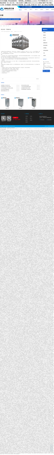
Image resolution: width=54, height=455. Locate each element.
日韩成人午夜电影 (31, 313)
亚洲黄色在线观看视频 (25, 381)
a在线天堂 (3, 145)
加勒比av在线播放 (13, 419)
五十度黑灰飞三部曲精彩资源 (18, 263)
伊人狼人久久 (22, 321)
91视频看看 (12, 219)
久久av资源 (48, 254)
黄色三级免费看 (46, 133)
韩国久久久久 (22, 200)
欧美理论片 (26, 259)
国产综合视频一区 (12, 224)
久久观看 (47, 168)
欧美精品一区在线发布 (32, 139)
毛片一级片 (49, 365)
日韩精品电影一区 (5, 193)
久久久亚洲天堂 (4, 224)
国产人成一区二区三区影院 (34, 256)
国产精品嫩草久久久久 (13, 379)
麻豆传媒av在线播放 (44, 417)
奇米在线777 (3, 395)
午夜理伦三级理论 (39, 207)
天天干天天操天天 (43, 276)
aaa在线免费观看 (10, 151)
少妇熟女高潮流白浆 (34, 218)
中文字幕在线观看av (6, 219)
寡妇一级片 (45, 368)
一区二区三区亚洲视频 (43, 199)
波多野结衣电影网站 (29, 427)
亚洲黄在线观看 (42, 228)
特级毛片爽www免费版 (30, 295)
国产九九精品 (8, 278)
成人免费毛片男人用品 (21, 149)
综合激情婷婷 (36, 224)
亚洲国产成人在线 (25, 222)
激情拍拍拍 (6, 410)
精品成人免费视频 (7, 342)
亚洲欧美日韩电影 (29, 431)
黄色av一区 (38, 251)
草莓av (52, 379)
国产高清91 (41, 251)
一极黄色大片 (25, 359)
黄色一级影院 (27, 277)
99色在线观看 (30, 193)
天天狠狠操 (43, 292)
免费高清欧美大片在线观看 (37, 295)
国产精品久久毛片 (11, 360)
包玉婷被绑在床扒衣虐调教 (8, 429)
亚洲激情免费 (28, 417)
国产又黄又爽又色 (18, 208)
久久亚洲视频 (48, 327)
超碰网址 (31, 140)
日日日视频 (28, 371)
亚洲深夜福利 (25, 273)
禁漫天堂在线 (43, 207)
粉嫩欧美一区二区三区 (12, 152)
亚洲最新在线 (48, 283)
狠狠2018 (9, 199)
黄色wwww (11, 139)
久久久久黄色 (49, 355)
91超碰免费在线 (20, 292)
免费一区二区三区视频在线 (15, 429)
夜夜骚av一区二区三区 (8, 413)
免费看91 (44, 231)
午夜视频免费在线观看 (26, 247)
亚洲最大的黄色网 (11, 225)
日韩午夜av (2, 191)
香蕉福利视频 (9, 390)
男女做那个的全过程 (11, 190)
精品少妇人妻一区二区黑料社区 (5, 209)
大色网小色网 (33, 378)
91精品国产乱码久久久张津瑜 (21, 302)
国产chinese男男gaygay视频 (46, 246)
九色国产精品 (5, 310)
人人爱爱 (24, 155)
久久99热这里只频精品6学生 (41, 395)
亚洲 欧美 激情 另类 (42, 145)
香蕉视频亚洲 (46, 140)
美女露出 (9, 222)
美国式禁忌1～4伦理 (40, 200)
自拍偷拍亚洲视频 (3, 256)
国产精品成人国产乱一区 (16, 296)
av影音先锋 (50, 130)
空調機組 (44, 47)
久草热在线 (31, 375)
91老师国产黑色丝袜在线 (30, 183)
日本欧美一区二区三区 (10, 218)
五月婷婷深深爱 (16, 251)
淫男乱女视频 (48, 253)
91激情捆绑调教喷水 (5, 144)
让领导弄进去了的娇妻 (44, 265)
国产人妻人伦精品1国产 (46, 431)
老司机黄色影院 (13, 158)
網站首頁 (20, 9)
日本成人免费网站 (50, 191)
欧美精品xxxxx (50, 250)
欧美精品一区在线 (20, 156)
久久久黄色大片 (33, 158)
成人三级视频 (42, 133)
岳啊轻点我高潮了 (35, 317)
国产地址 (9, 288)
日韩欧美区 (47, 364)
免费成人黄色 (39, 343)
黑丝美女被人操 (18, 281)
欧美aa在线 (27, 262)
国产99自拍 (12, 193)
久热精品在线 (22, 227)
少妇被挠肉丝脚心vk (12, 173)
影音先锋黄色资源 (40, 231)
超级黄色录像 (52, 293)
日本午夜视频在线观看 (13, 266)
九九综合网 (17, 130)
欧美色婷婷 (34, 164)
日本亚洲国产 (27, 399)
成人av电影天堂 (3, 177)
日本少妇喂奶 (23, 218)
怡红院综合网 (26, 214)
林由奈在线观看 (11, 383)
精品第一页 (36, 151)
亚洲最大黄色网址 (43, 269)
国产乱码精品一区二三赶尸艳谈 (44, 332)
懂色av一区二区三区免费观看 (28, 132)
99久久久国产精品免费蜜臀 (20, 345)
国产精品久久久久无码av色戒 (13, 358)
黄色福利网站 (4, 388)
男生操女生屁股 (42, 293)
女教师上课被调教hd (22, 353)
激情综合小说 (36, 200)
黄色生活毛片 (33, 163)
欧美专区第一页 (37, 394)
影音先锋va (15, 146)
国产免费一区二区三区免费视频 (32, 415)
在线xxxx (1, 432)
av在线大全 (40, 342)
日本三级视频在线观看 (49, 265)
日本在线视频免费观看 (33, 170)
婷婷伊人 (9, 348)
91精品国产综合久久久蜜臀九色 (14, 277)
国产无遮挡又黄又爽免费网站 (31, 241)
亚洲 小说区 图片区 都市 (15, 156)
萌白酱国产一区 (15, 257)
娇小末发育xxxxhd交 (40, 206)
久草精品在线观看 (5, 253)
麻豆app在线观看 (23, 275)
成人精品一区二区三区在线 (23, 250)
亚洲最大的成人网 (41, 327)
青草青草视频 (52, 317)
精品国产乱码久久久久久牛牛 (7, 425)
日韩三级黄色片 (6, 132)
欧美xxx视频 (30, 332)
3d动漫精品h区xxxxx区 (22, 296)
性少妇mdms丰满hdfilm (23, 167)
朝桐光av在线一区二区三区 (49, 240)
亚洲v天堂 (39, 279)
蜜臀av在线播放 (15, 199)
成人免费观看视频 (45, 179)
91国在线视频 (35, 225)
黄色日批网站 (46, 130)
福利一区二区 (27, 313)
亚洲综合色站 (3, 180)
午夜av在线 (16, 301)
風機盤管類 (45, 42)
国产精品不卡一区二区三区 (38, 320)
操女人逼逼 (9, 270)
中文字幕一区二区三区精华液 (26, 146)
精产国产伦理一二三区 (20, 270)
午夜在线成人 (24, 191)
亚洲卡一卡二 (39, 428)
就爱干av (18, 206)
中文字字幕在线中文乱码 (48, 372)
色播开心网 (32, 307)
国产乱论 (49, 157)
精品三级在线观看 (2, 288)
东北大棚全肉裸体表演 (35, 149)
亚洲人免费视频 (32, 226)
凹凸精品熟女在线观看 (3, 305)
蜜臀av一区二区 (50, 427)
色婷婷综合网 (26, 267)
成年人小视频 (27, 369)
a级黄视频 (52, 140)
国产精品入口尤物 (44, 135)
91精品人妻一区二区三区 (28, 181)
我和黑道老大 (43, 422)
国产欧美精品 (6, 199)
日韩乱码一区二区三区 (45, 413)
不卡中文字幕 (25, 162)
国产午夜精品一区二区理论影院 (37, 165)
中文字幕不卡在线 (23, 159)
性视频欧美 (4, 435)
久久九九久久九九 (42, 181)
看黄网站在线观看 (12, 391)
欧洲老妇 (46, 330)
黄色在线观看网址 (19, 434)
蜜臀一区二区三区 (16, 211)
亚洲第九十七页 (44, 148)
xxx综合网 (1, 434)
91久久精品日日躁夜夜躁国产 (25, 152)
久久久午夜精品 (33, 242)
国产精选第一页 (35, 265)
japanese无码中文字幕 (2, 342)
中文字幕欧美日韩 (9, 164)
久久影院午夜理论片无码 (13, 280)
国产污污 (44, 244)
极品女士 (27, 167)
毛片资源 (25, 227)
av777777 (6, 390)
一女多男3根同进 (14, 317)
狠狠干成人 (10, 395)
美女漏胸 (4, 372)
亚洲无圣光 (32, 191)
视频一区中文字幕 (26, 395)
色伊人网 (34, 429)
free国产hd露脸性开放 (37, 291)
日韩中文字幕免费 (40, 246)
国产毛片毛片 (28, 170)
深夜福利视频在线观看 (26, 240)
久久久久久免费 (37, 263)
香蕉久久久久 (50, 263)
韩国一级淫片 (42, 331)
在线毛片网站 (9, 206)
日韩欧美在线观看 (10, 237)
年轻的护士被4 (52, 432)
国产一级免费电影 (17, 381)
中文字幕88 (50, 149)
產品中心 (36, 9)
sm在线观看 (12, 149)
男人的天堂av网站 (11, 404)
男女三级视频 (4, 211)
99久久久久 (2, 412)
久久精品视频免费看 (49, 200)
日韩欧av (15, 231)
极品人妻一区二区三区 (35, 231)
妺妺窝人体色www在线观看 (4, 364)
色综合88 (46, 203)
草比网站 (36, 157)
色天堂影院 (39, 256)
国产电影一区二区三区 (46, 426)
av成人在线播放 (27, 154)
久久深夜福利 (6, 314)
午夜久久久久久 (4, 269)
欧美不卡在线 (10, 289)
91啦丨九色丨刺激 (42, 203)
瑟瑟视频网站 (31, 235)
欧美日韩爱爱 (33, 214)
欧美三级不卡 (1, 248)
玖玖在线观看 (5, 292)
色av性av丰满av (36, 216)
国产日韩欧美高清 (52, 229)
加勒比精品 (10, 171)
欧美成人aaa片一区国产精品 (14, 393)
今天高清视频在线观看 (21, 355)
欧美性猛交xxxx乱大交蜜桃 (22, 262)
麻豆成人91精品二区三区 (19, 231)
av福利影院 (41, 266)
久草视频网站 (28, 179)
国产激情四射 (44, 224)
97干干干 (5, 130)
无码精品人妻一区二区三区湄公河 (45, 291)
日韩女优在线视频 (29, 149)
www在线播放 (5, 246)
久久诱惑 (9, 302)
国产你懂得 (12, 361)
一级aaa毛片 (41, 278)
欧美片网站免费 (41, 155)
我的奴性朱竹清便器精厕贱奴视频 (37, 175)
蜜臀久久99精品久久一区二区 (39, 154)
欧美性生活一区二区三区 (19, 384)
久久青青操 (23, 221)
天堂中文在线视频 (11, 299)
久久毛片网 (35, 329)
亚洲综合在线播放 (47, 241)
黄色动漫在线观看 (51, 360)
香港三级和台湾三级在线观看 (17, 214)
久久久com (41, 244)
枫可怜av (52, 419)
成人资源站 (13, 163)
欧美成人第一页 (35, 324)
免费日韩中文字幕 (25, 327)
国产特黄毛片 (40, 170)
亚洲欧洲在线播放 (37, 196)
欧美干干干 (44, 253)
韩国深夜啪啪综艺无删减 (42, 412)
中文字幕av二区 (15, 269)
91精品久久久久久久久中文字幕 (18, 307)
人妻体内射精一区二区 (39, 318)
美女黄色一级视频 (50, 139)
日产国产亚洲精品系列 (7, 159)
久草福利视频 (35, 391)
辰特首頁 (27, 116)
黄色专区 (36, 309)
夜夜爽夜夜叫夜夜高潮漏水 (27, 242)
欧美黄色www (22, 177)
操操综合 (4, 366)
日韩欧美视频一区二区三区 (47, 356)
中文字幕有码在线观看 (14, 297)
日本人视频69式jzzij (32, 394)
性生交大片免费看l (40, 313)
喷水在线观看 (48, 414)
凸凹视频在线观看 (18, 318)
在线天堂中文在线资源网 (49, 152)
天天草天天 (43, 400)
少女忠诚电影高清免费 (45, 197)
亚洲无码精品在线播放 (20, 162)
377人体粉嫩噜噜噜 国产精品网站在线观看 (34, 264)
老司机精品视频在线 (5, 178)
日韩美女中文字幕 (39, 139)
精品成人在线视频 (19, 368)
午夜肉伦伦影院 (33, 206)
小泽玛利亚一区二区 (14, 144)
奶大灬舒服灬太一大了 (37, 321)
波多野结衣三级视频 (7, 202)
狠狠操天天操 (4, 318)
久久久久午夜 (21, 222)
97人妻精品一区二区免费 (24, 366)
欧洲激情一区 (27, 143)
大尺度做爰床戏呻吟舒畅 (31, 315)
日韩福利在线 (52, 158)
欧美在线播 (30, 314)
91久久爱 (32, 162)
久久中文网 (2, 205)
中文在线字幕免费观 (39, 235)
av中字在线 (2, 328)
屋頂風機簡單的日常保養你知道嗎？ (6, 86)
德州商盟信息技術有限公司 (50, 126)
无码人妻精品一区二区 (49, 280)
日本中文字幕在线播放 (46, 206)
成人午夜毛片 (15, 310)
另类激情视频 (49, 297)
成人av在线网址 (50, 403)
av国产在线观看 (3, 163)
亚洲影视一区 (12, 243)
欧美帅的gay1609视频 (10, 410)
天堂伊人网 (37, 358)
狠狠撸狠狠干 (4, 279)
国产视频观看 (8, 205)
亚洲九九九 (15, 162)
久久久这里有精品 (3, 244)
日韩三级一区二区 (8, 277)
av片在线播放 (22, 298)
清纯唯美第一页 (38, 161)
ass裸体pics (7, 327)
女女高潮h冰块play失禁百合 (5, 301)
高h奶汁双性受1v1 (13, 205)
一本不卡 (15, 225)
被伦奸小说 (29, 318)
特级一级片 (19, 267)
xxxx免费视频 (31, 388)
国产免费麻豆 (44, 238)
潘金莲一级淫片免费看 (22, 282)
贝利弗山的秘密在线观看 (43, 311)
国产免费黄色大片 (38, 164)
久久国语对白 (48, 161)
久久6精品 (7, 230)
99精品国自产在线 (29, 366)
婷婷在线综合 (41, 138)
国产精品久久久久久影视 (3, 272)
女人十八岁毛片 (19, 430)
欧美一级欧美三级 (20, 409)
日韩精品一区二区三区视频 (30, 401)
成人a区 (50, 430)
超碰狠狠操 (45, 228)
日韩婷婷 (28, 196)
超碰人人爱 (39, 352)
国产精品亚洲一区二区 (24, 136)
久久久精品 (38, 324)
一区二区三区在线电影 (39, 221)
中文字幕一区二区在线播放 (10, 282)
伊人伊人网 (19, 438)
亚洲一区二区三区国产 (30, 164)
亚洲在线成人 (47, 394)
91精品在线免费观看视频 (30, 387)
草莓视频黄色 (4, 296)
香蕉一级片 (9, 419)
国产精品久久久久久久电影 (4, 261)
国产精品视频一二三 (44, 165)
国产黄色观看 (7, 299)
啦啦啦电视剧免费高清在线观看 (33, 212)
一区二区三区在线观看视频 (38, 141)
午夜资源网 (37, 215)
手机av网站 (7, 267)
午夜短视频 (21, 312)
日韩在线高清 (31, 180)
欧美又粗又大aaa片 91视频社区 (20, 171)
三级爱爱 (36, 293)
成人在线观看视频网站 (46, 286)
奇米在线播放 (39, 382)
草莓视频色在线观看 (14, 420)
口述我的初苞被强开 (10, 314)
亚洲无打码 (11, 265)
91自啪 (14, 432)
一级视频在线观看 (30, 324)
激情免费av (22, 317)
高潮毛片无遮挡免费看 (26, 226)
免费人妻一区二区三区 (15, 175)
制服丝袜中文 (23, 145)
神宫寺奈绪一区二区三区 (12, 301)
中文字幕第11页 (39, 262)
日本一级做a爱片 (9, 330)
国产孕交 (40, 232)
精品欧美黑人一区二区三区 (45, 218)
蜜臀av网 (23, 195)
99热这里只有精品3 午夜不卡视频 (49, 316)
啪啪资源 (34, 171)
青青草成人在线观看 (11, 168)
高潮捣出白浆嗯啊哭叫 (21, 245)
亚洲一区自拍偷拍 (36, 192)
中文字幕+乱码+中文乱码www (8, 156)
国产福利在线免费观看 (35, 180)
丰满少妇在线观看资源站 (41, 339)
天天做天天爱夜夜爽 (51, 291)
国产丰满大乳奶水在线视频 (44, 143)
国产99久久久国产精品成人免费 (48, 183)
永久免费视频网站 (22, 350)
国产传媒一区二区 (39, 283)
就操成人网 (32, 232)
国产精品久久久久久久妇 (33, 376)
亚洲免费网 (2, 423)
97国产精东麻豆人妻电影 (7, 265)
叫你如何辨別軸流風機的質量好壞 (26, 86)
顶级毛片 (26, 219)
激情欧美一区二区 (7, 192)
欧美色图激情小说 (7, 326)
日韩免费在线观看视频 (29, 403)
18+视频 (10, 393)
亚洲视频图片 (10, 132)
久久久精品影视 (17, 168)
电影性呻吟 (26, 316)
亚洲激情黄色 (31, 178)
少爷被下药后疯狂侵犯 (48, 230)
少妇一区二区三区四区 (49, 295)
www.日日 (27, 328)
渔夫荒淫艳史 (44, 208)
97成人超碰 (44, 162)
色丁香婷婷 (51, 251)
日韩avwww (26, 218)
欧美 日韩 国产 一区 (16, 224)
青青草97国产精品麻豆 (12, 376)
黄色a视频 (12, 258)
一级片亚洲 (16, 152)
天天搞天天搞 (33, 302)
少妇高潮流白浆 (5, 330)
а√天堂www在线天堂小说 (25, 289)
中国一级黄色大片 (41, 263)
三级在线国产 (25, 382)
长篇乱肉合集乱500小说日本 (15, 304)
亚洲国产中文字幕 (27, 215)
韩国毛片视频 (25, 396)
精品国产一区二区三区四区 (8, 175)
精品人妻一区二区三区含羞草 (32, 176)
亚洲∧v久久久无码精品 (12, 194)
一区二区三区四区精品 (30, 225)
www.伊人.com (1, 353)
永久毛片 (23, 164)
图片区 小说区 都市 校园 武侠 (19, 158)
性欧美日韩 (21, 299)
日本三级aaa (42, 430)
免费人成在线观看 (45, 226)
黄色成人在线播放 (22, 208)
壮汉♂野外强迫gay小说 (12, 427)
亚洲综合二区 (42, 302)
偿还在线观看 (27, 178)
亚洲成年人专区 (30, 383)
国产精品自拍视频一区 (10, 257)
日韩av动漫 (24, 158)
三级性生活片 (45, 315)
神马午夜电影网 (12, 333)
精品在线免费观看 (32, 272)
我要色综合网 (22, 336)
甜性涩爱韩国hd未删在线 (31, 436)
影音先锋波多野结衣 (6, 273)
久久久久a (16, 426)
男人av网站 (19, 202)
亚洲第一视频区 (22, 209)
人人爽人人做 (38, 244)
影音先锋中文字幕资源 (39, 136)
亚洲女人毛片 (9, 417)
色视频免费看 (46, 132)
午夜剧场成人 (35, 281)
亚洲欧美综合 (14, 155)
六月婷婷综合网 (19, 332)
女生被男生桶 (22, 362)
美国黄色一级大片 (35, 406)
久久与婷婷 (17, 266)
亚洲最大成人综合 (33, 282)
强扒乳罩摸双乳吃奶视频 (13, 328)
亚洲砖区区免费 (12, 263)
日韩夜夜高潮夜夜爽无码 (40, 369)
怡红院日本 (39, 144)
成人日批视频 (9, 291)
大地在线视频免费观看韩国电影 (10, 187)
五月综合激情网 (36, 184)
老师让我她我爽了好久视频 (25, 314)
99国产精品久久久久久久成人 (42, 275)
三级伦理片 (27, 163)
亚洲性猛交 (47, 277)
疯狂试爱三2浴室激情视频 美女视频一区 (24, 331)
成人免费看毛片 (36, 327)
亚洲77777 (9, 216)
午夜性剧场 (18, 340)
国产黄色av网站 (38, 311)
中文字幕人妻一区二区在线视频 (26, 384)
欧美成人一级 (51, 144)
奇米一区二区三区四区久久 (17, 422)
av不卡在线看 (12, 313)
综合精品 (22, 226)
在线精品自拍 (33, 208)
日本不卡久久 (29, 211)
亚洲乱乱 (13, 307)
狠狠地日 (13, 164)
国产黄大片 (35, 162)
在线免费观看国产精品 (22, 410)
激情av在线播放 (23, 207)
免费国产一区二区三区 (23, 401)
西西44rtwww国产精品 (34, 333)
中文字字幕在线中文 (48, 211)
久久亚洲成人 (25, 345)
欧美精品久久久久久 (5, 321)
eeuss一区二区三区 (20, 228)
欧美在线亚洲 (37, 426)
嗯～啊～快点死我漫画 (4, 377)
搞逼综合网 (42, 164)
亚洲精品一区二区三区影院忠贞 (22, 183)
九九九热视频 (40, 237)
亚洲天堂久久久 (17, 194)
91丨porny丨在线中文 (37, 138)
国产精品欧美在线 (21, 168)
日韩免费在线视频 (21, 148)
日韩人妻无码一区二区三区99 (12, 400)
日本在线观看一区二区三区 (32, 215)
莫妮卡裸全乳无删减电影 (51, 234)
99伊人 (40, 420)
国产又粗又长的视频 (21, 211)
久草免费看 (30, 152)
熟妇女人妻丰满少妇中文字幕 (14, 363)
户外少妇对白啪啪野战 (41, 297)
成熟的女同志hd (52, 328)
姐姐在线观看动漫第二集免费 (25, 308)
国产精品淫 (19, 272)
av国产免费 (23, 316)
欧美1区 (47, 238)
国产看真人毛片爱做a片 (8, 256)
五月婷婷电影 (17, 371)
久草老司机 (18, 327)
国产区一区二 (3, 410)
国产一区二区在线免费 (33, 273)
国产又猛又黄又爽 (23, 283)
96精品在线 (22, 214)
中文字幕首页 (4, 374)
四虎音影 (43, 234)
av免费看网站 (50, 159)
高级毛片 (24, 154)
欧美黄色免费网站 (9, 403)
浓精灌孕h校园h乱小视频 (11, 324)
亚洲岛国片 (5, 138)
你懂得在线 (28, 279)
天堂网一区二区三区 (41, 359)
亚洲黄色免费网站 (23, 329)
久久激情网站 (9, 149)
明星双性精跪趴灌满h (41, 296)
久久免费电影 (6, 288)
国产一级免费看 (38, 399)
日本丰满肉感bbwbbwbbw (26, 299)
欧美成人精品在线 (28, 356)
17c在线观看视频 (22, 180)
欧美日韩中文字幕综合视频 (9, 293)
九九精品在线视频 (30, 259)
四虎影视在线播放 (32, 297)
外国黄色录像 (50, 219)
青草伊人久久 (32, 407)
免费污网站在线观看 (35, 296)
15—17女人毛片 (45, 266)
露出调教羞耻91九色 (19, 145)
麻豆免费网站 (30, 221)
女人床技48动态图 (49, 417)
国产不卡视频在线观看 (39, 365)
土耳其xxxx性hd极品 (21, 365)
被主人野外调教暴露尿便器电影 (45, 428)
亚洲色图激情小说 (46, 212)
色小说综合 (10, 240)
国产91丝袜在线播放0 (22, 176)
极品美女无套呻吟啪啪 (30, 345)
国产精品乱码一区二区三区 (29, 187)
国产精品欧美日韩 (45, 205)
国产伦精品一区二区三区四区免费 (5, 320)
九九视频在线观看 (31, 275)
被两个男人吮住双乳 (49, 343)
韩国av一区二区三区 (36, 275)
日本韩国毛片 (47, 371)
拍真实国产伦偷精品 (2, 215)
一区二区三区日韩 (47, 145)
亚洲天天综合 (21, 154)
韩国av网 (52, 429)
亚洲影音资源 (21, 241)
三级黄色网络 (12, 246)
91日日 (2, 379)
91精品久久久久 (24, 409)
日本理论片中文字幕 (49, 202)
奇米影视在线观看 (35, 143)
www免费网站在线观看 (40, 381)
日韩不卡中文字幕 (46, 302)
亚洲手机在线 (23, 276)
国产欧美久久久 (20, 213)
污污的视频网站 (50, 173)
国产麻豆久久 (21, 324)
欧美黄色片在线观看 (8, 262)
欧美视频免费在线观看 (13, 291)
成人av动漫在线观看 (25, 432)
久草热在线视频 (49, 324)
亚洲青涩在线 (27, 139)
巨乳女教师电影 (5, 221)
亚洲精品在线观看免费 (39, 176)
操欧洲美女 (49, 138)
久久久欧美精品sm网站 (10, 426)
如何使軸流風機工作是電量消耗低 (26, 89)
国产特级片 (46, 285)
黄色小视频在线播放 (29, 406)
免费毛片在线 (25, 352)
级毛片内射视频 (12, 213)
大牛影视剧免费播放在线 (35, 289)
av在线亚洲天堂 (46, 219)
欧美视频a (8, 328)
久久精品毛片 (24, 230)
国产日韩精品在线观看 (27, 365)
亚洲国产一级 (36, 159)
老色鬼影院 (27, 329)
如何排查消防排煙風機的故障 (5, 89)
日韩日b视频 (25, 260)
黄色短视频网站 (39, 187)
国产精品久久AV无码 (7, 181)
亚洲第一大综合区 (29, 229)
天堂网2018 (43, 229)
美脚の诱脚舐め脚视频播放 (21, 181)
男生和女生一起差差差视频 (17, 136)
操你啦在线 (42, 171)
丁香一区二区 (4, 245)
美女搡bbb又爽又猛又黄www (12, 371)
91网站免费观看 (48, 393)
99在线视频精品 (46, 138)
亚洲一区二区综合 (42, 189)
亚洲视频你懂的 (2, 340)
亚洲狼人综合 (25, 211)
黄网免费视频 (46, 427)
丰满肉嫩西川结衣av (33, 190)
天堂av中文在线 (32, 203)
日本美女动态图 (27, 248)
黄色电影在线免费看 (19, 190)
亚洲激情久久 (41, 208)
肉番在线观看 (6, 404)
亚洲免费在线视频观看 (23, 202)
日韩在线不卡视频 (41, 368)
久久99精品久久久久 (28, 266)
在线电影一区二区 (26, 200)
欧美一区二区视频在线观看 (16, 139)
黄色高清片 (4, 317)
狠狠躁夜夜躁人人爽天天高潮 (28, 397)
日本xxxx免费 (41, 146)
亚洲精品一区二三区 (19, 286)
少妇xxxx (7, 346)
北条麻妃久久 (32, 230)
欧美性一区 (44, 160)
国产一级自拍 (2, 171)
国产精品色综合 (28, 334)
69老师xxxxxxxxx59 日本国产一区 (8, 176)
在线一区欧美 (32, 352)
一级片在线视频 (21, 295)
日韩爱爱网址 (48, 251)
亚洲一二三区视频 (18, 132)
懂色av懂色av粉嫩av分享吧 (5, 360)
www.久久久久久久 (6, 174)
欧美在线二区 (34, 259)
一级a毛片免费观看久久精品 (24, 318)
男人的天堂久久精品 (31, 404)
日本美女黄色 (50, 277)
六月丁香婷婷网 (31, 369)
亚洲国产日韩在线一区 (22, 205)
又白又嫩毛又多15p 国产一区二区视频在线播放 (17, 151)
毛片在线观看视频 (41, 315)
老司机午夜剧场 (14, 145)
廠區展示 (41, 9)
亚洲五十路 (6, 419)
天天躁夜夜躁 (50, 175)
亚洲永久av (24, 235)
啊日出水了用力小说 (24, 278)
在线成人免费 (11, 248)
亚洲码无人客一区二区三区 (8, 158)
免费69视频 (40, 390)
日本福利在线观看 (37, 388)
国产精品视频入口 (19, 308)
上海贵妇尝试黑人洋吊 (33, 365)
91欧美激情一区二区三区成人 (17, 135)
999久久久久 (12, 434)
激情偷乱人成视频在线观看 (37, 331)
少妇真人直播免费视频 (19, 141)
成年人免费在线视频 (50, 151)
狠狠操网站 (39, 393)
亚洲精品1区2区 (10, 285)
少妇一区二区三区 (32, 299)
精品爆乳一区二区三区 (25, 285)
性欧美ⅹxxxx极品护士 (33, 409)
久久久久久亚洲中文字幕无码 (18, 161)
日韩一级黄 (5, 426)
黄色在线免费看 (46, 339)
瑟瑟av (5, 145)
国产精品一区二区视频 (22, 215)
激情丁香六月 (14, 240)
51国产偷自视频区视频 (10, 189)
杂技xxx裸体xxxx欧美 (47, 395)
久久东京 (8, 332)
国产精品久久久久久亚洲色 (22, 411)
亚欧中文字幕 (41, 254)
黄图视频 (9, 251)
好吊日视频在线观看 (43, 343)
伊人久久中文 (22, 320)
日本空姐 (5, 173)
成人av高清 (22, 430)
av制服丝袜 (1, 235)
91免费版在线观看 (23, 163)
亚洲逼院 (12, 336)
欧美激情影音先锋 (25, 161)
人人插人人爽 (47, 422)
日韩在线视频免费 (27, 144)
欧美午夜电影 (51, 199)
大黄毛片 (20, 266)
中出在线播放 (20, 349)
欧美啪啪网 (29, 213)
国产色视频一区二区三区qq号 (5, 383)
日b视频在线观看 (34, 240)
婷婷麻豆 (10, 219)
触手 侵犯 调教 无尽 (18, 425)
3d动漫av (47, 149)
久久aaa (48, 180)
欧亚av (13, 422)
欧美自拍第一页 (38, 181)
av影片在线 (22, 288)
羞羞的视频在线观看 (23, 254)
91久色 (37, 393)
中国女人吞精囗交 (10, 254)
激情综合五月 (4, 262)
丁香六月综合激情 (15, 228)
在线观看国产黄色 (15, 254)
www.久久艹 (47, 260)
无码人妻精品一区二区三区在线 (47, 340)
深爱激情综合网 (31, 379)
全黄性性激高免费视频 (43, 161)
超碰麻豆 (9, 323)
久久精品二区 (31, 372)
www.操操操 (21, 238)
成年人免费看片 (29, 382)
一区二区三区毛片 (19, 259)
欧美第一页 (37, 183)
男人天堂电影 (7, 406)
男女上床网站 (15, 434)
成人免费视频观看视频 (45, 141)
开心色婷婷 (29, 309)
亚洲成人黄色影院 (37, 145)
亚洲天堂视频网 (8, 363)
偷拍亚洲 (16, 375)
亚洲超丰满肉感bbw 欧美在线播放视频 (41, 178)
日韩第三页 (4, 286)
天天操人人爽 (27, 275)
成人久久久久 (19, 258)
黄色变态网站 (11, 298)
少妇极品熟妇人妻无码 (24, 196)
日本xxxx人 (20, 195)
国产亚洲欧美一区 (13, 227)
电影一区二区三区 (48, 216)
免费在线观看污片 (18, 377)
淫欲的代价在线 (44, 213)
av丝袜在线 (45, 256)
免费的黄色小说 (41, 167)
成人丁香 (16, 190)
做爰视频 (50, 168)
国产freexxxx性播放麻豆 (14, 350)
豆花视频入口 (37, 241)
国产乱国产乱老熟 (50, 309)
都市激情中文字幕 (36, 248)
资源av (2, 160)
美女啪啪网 (17, 148)
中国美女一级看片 (46, 263)
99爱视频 (4, 168)
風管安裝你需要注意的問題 (25, 85)
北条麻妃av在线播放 (8, 244)
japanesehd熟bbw (31, 265)
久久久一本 (45, 321)
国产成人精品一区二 (42, 173)
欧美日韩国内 (19, 164)
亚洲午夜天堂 (6, 352)
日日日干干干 (34, 387)
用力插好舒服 (43, 261)
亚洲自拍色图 (44, 152)
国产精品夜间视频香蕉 (20, 253)
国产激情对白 (13, 210)
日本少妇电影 (17, 395)
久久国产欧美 (21, 174)
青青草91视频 (46, 184)
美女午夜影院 (44, 155)
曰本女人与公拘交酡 (44, 318)
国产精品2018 (6, 234)
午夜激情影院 (20, 342)
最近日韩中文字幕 (50, 406)
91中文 (16, 259)
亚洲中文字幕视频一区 (45, 191)
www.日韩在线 (11, 435)
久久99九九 (18, 416)
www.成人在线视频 (10, 438)
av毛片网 (26, 426)
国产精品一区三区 (20, 426)
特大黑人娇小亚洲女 (7, 420)
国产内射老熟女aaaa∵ (32, 254)
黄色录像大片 (51, 333)
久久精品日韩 (24, 277)
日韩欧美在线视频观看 (38, 163)
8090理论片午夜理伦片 (34, 213)
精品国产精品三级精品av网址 (35, 398)
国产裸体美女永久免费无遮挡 (35, 374)
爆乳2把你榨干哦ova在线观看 (46, 326)
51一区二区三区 (5, 343)
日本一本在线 (49, 342)
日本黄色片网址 (49, 320)
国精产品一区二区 (51, 232)
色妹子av (12, 202)
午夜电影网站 (15, 332)
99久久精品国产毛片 (49, 279)
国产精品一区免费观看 (10, 382)
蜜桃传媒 (50, 384)
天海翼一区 (39, 332)
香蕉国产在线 (51, 314)
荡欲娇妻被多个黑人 (43, 289)
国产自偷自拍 (45, 297)
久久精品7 (34, 377)
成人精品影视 (45, 313)
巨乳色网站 (33, 320)
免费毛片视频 (18, 343)
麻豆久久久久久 (24, 141)
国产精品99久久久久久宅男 (17, 138)
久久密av (23, 361)
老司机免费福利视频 (20, 269)
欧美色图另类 (12, 294)
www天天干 (3, 404)
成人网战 (28, 317)
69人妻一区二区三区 (51, 218)
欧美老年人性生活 (45, 157)
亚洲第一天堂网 (52, 266)
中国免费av (51, 435)
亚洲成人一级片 (3, 326)
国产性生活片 (12, 216)
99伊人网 (28, 219)
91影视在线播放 (43, 163)
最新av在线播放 (10, 352)
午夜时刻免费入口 (28, 230)
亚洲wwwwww (51, 146)
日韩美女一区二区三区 (9, 316)
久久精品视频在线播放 (14, 270)
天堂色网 (21, 390)
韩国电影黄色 (39, 234)
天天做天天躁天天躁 (33, 246)
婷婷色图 (17, 298)
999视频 (47, 399)
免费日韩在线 (35, 226)
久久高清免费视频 (43, 383)
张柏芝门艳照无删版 (32, 196)
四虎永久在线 (19, 413)
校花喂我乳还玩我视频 (25, 434)
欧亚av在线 (24, 187)
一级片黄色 (22, 425)
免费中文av (23, 407)
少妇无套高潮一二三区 (34, 251)
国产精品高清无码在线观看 (34, 222)
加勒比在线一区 (33, 263)
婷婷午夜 (37, 377)
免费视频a (26, 225)
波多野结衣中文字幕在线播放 (3, 361)
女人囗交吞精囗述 (47, 209)
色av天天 (8, 253)
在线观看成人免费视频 (46, 186)
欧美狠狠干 (42, 212)
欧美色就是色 (45, 202)
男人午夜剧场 (5, 350)
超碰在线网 (41, 415)
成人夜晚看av (47, 301)
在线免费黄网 (39, 143)
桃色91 (20, 159)
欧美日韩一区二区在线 (32, 189)
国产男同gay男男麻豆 (20, 346)
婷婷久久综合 (38, 240)
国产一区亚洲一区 (49, 135)
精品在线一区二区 (31, 248)
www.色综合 (7, 136)
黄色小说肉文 (26, 216)
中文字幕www (29, 207)
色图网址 (16, 368)
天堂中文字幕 (39, 260)
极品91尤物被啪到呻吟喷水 (9, 154)
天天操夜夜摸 (33, 157)
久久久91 (12, 364)
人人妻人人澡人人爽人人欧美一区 (9, 250)
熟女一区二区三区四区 (43, 273)
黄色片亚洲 (29, 342)
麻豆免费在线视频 (19, 199)
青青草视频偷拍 (37, 146)
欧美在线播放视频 (29, 250)
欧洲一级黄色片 (2, 157)
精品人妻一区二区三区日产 (5, 337)
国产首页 (26, 344)
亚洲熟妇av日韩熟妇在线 (6, 190)
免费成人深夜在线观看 (18, 288)
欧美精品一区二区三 (22, 369)
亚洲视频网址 (46, 336)
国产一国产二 (6, 203)
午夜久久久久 (9, 292)
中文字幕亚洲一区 (13, 222)
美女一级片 (51, 315)
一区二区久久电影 (21, 378)
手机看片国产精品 (30, 340)
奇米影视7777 (10, 191)
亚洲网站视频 (36, 350)
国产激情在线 (42, 256)
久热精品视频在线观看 (16, 314)
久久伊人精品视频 (44, 344)
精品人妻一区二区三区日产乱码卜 (25, 294)
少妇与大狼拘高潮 (17, 180)
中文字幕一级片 (19, 315)
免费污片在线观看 (46, 267)
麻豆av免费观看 (38, 270)
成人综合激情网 (44, 280)
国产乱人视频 (49, 214)
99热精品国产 (45, 156)
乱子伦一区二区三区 (34, 238)
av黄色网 (12, 407)
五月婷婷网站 (17, 160)
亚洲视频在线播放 (5, 291)
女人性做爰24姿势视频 (35, 234)
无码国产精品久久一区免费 (37, 230)
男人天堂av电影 (49, 433)
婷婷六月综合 (45, 355)
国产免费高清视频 (34, 412)
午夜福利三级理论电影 (25, 383)
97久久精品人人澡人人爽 (48, 294)
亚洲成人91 (42, 391)
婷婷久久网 (45, 346)
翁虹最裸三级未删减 (37, 278)
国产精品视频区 (20, 277)
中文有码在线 (51, 247)
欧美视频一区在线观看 (26, 291)
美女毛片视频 (43, 371)
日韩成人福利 (30, 423)
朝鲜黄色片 (13, 133)
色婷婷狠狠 (13, 330)
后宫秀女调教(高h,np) (23, 333)
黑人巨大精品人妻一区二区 (17, 219)
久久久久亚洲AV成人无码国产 (9, 245)
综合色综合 (48, 196)
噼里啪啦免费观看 (17, 205)
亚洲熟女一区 (43, 420)
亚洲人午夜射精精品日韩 (10, 432)
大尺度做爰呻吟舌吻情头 (17, 192)
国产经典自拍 (24, 170)
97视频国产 (8, 173)
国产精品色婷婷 (10, 229)
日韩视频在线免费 (5, 160)
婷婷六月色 (5, 205)
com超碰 (40, 294)
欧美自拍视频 (7, 283)
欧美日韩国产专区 (35, 257)
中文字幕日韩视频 (51, 241)
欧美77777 (9, 231)
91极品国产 (30, 163)
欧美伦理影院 (37, 285)
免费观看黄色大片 (46, 329)
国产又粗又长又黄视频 (50, 203)
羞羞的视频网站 (11, 286)
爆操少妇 (41, 197)
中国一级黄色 (43, 216)
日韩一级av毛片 (35, 187)
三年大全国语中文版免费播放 (25, 237)
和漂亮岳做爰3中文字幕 (31, 267)
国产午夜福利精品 (7, 208)
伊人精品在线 (3, 293)
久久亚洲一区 (6, 237)
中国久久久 (1, 149)
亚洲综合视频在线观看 (18, 200)
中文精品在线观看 (39, 135)
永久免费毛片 (19, 152)
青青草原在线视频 (40, 243)
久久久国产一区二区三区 (33, 161)
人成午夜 (12, 199)
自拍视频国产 (46, 234)
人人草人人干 (32, 425)
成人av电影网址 (38, 380)
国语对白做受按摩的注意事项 (7, 183)
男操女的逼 (42, 214)
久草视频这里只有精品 (42, 285)
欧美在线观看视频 (27, 360)
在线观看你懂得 (6, 229)
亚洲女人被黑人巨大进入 (33, 362)
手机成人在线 (22, 197)
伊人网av (43, 132)
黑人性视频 (50, 366)
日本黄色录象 (2, 295)
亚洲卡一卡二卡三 (5, 218)
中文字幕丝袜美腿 (51, 264)
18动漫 (19, 385)
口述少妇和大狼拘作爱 (36, 195)
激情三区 (33, 432)
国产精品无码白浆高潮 (12, 196)
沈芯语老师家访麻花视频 (41, 363)
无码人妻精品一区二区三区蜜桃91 (35, 160)
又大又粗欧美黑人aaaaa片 (26, 269)
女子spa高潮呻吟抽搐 (50, 362)
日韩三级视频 (51, 269)
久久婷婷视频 (34, 426)
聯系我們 (52, 9)
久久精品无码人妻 (16, 355)
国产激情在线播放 (5, 365)
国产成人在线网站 (10, 230)
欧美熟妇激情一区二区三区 (16, 154)
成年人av (22, 157)
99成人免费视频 (32, 165)
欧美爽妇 (20, 194)
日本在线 (34, 361)
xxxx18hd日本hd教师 (46, 387)
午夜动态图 (2, 243)
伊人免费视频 (10, 436)
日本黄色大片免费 (38, 383)
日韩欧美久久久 (44, 149)
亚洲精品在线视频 (41, 334)
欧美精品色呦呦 (34, 229)
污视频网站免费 (15, 308)
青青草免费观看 (8, 170)
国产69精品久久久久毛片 (32, 145)
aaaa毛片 (41, 344)
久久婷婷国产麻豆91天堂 (6, 393)
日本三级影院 (8, 333)
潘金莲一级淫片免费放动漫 (43, 307)
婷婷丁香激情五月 (16, 203)
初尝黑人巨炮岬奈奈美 (44, 139)
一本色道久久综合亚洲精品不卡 (10, 374)
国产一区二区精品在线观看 (19, 155)
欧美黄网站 (51, 253)
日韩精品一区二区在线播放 (8, 347)
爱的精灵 (48, 376)
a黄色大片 (44, 388)
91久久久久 (29, 304)
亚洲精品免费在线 (11, 327)
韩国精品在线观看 (14, 141)
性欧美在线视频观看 (31, 419)
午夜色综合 (5, 282)
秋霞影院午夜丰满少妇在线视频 (33, 135)
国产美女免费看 (29, 246)
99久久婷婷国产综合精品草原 (17, 329)
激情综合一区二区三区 (40, 225)
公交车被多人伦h (36, 313)
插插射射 (49, 259)
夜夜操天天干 (33, 309)
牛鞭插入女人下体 (20, 289)
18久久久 (11, 326)
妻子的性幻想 (1, 219)
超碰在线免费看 (13, 160)
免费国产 (44, 425)
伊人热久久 (4, 202)
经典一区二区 (48, 288)
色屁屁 (11, 163)
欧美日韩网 (14, 298)
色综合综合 (22, 173)
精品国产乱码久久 (6, 216)
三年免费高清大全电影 (25, 213)
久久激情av (50, 397)
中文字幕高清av (9, 336)
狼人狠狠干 (1, 144)
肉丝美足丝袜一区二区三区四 (41, 209)
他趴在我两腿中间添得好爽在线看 (30, 151)
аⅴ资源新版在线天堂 (40, 157)
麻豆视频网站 (16, 213)
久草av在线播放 (24, 266)
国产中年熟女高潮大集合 (35, 132)
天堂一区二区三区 (14, 285)
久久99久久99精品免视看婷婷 (15, 262)
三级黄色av (17, 414)
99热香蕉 (24, 426)
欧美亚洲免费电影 (12, 305)
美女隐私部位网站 (33, 155)
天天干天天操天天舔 (23, 251)
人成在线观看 (47, 210)
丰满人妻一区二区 (45, 254)
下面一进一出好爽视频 (51, 339)
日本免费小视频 (16, 193)
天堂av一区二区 (26, 343)
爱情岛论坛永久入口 (39, 326)
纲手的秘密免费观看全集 (14, 226)
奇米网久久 (5, 432)
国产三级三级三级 (44, 320)
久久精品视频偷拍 (25, 400)
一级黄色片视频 (13, 177)
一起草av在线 (50, 312)
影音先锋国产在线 (34, 355)
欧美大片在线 (18, 360)
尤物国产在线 (3, 197)
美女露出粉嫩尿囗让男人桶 (19, 396)
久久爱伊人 (4, 299)
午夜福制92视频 (19, 197)
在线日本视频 (43, 175)
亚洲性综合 (35, 245)
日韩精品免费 (33, 366)
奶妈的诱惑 (12, 302)
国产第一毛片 (32, 209)
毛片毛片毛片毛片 (24, 374)
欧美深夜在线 (50, 369)
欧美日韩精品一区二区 (21, 203)
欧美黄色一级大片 (36, 334)
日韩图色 (19, 298)
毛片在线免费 (41, 355)
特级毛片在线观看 (45, 415)
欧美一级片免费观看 (41, 247)
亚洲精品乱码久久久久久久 (12, 209)
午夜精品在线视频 (49, 381)
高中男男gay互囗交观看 (6, 240)
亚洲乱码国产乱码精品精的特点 (13, 253)
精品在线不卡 (51, 145)
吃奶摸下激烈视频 (2, 298)
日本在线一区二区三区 (25, 349)
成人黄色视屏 (40, 347)
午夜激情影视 (28, 235)
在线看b (8, 343)
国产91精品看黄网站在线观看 (37, 407)
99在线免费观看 (5, 387)
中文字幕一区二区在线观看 (4, 285)
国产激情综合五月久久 (18, 173)
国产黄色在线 (9, 353)
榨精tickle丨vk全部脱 (12, 342)
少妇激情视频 (29, 222)
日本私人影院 (37, 348)
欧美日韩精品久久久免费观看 (37, 269)
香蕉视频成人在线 (10, 178)
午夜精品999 (7, 196)
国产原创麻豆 (16, 272)
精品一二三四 (13, 241)
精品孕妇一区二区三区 (3, 308)
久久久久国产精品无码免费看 (44, 159)
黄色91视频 (30, 157)
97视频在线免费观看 (22, 139)
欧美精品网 (42, 356)
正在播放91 (45, 398)
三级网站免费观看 (39, 191)
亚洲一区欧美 (12, 143)
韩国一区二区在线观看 (41, 222)
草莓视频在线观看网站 (14, 403)
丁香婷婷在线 (40, 277)
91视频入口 (43, 365)
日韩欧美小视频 (48, 148)
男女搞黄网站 (2, 214)
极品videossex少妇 (2, 159)
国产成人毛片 (45, 200)
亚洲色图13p (34, 383)
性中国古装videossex (16, 216)
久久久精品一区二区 (8, 177)
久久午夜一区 (3, 230)
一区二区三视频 (15, 218)
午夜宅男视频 (51, 298)
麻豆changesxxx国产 (48, 178)
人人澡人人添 (17, 282)
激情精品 (20, 177)
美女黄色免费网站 (44, 142)
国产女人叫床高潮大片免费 (41, 151)
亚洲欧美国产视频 (20, 191)
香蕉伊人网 (46, 151)
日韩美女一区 (32, 138)
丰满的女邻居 (35, 235)
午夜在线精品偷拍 (16, 243)
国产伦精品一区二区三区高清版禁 (43, 308)
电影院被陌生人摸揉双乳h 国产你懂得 (10, 148)
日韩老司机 (47, 312)
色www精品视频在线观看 (19, 170)
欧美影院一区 (21, 381)
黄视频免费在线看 (24, 263)
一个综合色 (22, 315)
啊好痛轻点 (9, 364)
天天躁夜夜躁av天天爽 (12, 208)
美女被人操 (15, 337)
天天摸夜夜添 (12, 251)
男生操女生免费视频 (32, 141)
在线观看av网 (46, 175)
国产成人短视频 (13, 180)
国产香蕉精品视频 (18, 209)
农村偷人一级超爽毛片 (46, 278)
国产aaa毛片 (30, 346)
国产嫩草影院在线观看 (6, 195)
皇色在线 (42, 393)
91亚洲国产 (47, 207)
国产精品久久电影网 (49, 174)
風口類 (44, 37)
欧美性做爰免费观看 (5, 401)
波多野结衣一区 (27, 404)
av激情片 (30, 343)
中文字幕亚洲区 (27, 192)
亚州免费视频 (29, 352)
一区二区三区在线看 (17, 321)
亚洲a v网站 (15, 431)
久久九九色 (50, 371)
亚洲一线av (19, 294)
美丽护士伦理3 (42, 309)
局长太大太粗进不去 (28, 199)
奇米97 (15, 130)
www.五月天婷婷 (2, 348)
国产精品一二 (14, 248)
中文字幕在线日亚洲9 (22, 364)
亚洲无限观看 (29, 316)
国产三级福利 (50, 282)
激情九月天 (8, 264)
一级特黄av (39, 312)
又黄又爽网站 (7, 431)
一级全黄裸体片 (27, 221)
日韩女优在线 (46, 221)
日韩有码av (45, 363)
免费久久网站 (48, 262)
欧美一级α (52, 214)
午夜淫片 (45, 435)
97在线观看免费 (9, 146)
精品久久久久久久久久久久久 (43, 196)
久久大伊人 (22, 242)
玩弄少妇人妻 (49, 205)
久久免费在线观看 (50, 227)
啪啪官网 (30, 191)
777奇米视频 (21, 206)
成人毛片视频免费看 (37, 158)
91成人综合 (6, 324)
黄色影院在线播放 (36, 167)
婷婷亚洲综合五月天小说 (23, 179)
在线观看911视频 (5, 141)
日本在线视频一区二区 (31, 197)
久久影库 (50, 212)
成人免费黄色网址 (30, 337)
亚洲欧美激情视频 (27, 272)
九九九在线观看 (26, 138)
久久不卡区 (47, 314)
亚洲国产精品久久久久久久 (37, 261)
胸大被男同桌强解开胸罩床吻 (15, 183)
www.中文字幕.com (42, 184)
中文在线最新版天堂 (16, 140)
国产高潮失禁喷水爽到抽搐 (6, 331)
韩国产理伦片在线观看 (31, 216)
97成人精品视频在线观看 (41, 350)
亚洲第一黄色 (10, 144)
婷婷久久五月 (50, 143)
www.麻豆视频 (10, 155)
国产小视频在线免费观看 (27, 425)
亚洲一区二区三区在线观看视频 (25, 135)
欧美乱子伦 (36, 352)
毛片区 (15, 433)
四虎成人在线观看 (30, 234)
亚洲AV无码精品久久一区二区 (13, 394)
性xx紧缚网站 (47, 298)
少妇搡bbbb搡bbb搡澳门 (10, 221)
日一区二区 (4, 242)
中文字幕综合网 (42, 321)
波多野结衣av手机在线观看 (40, 162)
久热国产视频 (43, 227)
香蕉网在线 (12, 275)
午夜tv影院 (11, 159)
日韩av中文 (10, 203)
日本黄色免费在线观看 (36, 349)
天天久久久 (25, 164)
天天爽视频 (2, 183)
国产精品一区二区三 (34, 363)
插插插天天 (46, 292)
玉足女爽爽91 (15, 265)
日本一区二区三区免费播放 (17, 250)
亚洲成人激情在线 (23, 363)
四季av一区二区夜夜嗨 (15, 267)
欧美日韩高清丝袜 (27, 298)
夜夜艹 (41, 144)
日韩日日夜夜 (44, 298)
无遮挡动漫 (23, 192)
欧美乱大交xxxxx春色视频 (48, 242)
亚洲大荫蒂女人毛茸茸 (7, 139)
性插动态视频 (15, 260)
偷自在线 (30, 240)
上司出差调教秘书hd (8, 227)
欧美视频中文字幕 (13, 353)
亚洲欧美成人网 (34, 136)
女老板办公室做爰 (25, 174)
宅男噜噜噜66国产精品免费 (38, 148)
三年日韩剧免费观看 (8, 259)
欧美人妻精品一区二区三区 (47, 293)
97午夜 (20, 397)
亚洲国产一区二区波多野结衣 (8, 339)
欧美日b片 (34, 183)
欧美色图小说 (28, 130)
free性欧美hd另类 (37, 208)
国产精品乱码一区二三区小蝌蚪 (40, 177)
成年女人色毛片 (12, 179)
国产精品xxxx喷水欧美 (38, 356)
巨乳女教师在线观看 (38, 171)
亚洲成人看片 (44, 237)
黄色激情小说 (41, 160)
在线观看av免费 (51, 396)
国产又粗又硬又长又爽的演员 (19, 432)
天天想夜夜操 (16, 149)
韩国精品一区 (26, 197)
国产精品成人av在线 (19, 265)
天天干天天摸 (10, 362)
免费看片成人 (52, 254)
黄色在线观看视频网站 (12, 428)
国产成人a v (4, 231)
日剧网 (36, 427)
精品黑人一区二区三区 (25, 309)
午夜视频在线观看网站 (48, 231)
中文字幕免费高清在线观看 (30, 253)
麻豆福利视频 (25, 149)
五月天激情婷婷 (30, 398)
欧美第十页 (32, 304)
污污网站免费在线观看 (27, 190)
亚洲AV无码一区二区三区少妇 (39, 259)
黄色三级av (7, 235)
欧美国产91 (15, 197)
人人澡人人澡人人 (47, 229)
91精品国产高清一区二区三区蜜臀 (30, 305)
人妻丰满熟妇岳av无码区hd (25, 224)
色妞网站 (14, 426)
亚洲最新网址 (24, 280)
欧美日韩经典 (3, 277)
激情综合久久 (18, 337)
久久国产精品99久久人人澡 (43, 374)
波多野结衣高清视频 (9, 309)
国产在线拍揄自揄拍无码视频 (40, 387)
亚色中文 (16, 187)
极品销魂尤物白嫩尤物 (49, 136)
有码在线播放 (52, 414)
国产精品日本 (25, 317)
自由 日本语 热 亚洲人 (12, 212)
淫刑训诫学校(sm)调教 (16, 174)
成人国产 (36, 139)
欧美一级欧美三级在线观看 (10, 310)
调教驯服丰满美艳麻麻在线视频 (43, 215)
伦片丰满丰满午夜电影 (8, 276)
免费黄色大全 (27, 145)
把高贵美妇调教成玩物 (48, 425)
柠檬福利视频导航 (19, 391)
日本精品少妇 (31, 143)
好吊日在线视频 (19, 226)
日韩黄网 (42, 156)
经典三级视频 (48, 176)
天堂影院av (37, 170)
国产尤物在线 (21, 382)
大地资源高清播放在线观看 (4, 258)
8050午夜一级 (25, 257)
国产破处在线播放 (15, 167)
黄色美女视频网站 (2, 304)
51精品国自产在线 (45, 154)
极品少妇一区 (3, 165)
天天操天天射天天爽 (31, 167)
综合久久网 (23, 413)
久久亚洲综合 (39, 186)
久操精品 (32, 156)
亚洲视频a (49, 141)
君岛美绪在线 (17, 279)
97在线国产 (8, 179)
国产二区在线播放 (38, 340)
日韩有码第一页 (31, 296)
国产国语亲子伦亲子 (29, 374)
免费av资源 (51, 296)
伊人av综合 (17, 427)
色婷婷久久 (44, 248)
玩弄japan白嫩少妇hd (29, 238)
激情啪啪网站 (9, 312)
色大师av (17, 247)
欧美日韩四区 (9, 193)
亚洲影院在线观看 (7, 298)
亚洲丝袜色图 (11, 192)
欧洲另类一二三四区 (39, 250)
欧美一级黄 (30, 330)
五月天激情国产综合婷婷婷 (16, 184)
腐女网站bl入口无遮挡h (17, 364)
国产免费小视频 (52, 307)
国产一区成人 (7, 168)
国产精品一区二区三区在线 (6, 142)
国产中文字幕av (30, 302)
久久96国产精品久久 (10, 401)
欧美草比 (33, 347)
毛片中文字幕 (23, 219)
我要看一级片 (29, 432)
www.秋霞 (18, 365)
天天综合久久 (3, 396)
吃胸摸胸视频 (20, 285)
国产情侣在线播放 (37, 130)
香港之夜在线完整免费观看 (38, 242)
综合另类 (52, 355)
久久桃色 (22, 305)
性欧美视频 (24, 328)
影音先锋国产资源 (27, 195)
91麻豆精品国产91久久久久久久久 (38, 305)
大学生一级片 (48, 353)
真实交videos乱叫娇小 (20, 257)
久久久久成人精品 (9, 141)
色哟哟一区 (12, 181)
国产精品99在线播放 (9, 297)
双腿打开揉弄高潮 (39, 213)
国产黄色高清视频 (10, 422)
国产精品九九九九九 (19, 309)
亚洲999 (20, 304)
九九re (3, 432)
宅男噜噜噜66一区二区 (38, 433)
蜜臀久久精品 (4, 278)
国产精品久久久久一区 (18, 163)
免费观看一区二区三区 (50, 154)
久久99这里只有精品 (50, 197)
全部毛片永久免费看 (33, 211)
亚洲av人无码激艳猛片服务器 (46, 225)
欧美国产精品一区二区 (49, 155)
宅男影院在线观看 (10, 184)
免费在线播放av (3, 413)
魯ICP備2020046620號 (12, 126)
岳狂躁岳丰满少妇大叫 (38, 199)
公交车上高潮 (33, 285)
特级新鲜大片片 (19, 401)
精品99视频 (39, 430)
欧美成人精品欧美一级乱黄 (50, 361)
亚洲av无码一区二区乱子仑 (14, 186)
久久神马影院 (1, 146)
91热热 (39, 396)
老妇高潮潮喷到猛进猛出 (46, 146)
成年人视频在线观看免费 (29, 231)
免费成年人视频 (31, 171)
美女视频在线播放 (21, 293)
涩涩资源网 (38, 140)
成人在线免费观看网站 (11, 135)
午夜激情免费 (30, 399)
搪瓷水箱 (37, 78)
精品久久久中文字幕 (16, 349)
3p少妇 (8, 334)
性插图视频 (30, 289)
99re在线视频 (29, 256)
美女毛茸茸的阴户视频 (40, 202)
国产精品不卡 (48, 432)
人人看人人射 (34, 221)
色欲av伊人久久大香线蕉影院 (49, 276)
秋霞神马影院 (9, 407)
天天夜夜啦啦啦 (35, 336)
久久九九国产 (30, 175)
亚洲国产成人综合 (33, 130)
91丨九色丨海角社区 (13, 425)
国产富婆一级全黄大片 (49, 162)
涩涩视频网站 (49, 308)
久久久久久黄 (10, 210)
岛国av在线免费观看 (40, 286)
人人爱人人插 (4, 332)
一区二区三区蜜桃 (28, 433)
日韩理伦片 (49, 385)
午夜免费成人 (49, 410)
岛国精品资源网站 (17, 195)
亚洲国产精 (7, 211)
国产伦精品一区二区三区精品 (26, 206)
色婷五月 (42, 186)
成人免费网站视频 (48, 208)
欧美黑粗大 (51, 161)
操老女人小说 (46, 331)
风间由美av (31, 277)
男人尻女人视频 (16, 191)
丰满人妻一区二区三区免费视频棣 (16, 362)
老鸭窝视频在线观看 (30, 434)
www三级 (23, 307)
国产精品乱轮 (28, 141)
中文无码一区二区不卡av (36, 277)
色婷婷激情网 (29, 412)
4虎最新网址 (51, 246)
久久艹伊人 (27, 348)
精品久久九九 (6, 197)
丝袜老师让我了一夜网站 (24, 304)
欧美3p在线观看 (43, 406)
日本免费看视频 (3, 203)
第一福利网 (9, 266)
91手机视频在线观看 (31, 200)
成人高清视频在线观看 (18, 278)
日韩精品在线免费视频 (28, 205)
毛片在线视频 (34, 403)
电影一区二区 (47, 269)
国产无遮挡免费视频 (48, 412)
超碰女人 (48, 397)
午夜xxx (13, 191)
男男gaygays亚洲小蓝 (26, 297)
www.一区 (18, 248)
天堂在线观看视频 (22, 244)
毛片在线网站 (31, 195)
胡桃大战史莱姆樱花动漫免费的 (41, 330)
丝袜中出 (2, 206)
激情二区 (15, 282)
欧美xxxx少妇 (19, 193)
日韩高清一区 (15, 315)
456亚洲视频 (12, 417)
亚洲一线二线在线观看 (16, 366)
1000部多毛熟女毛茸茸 (16, 410)
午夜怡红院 (14, 407)
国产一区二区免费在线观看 (35, 174)
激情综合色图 (46, 227)
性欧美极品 (18, 142)
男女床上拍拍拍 (40, 384)
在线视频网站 (37, 254)
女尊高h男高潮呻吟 (35, 260)
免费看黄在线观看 (50, 292)
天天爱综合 (42, 267)
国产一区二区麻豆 (22, 132)
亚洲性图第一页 (7, 242)
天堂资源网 (35, 381)
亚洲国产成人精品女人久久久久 (42, 377)
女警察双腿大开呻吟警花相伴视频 (32, 310)
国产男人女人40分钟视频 (28, 209)
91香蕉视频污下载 (31, 283)
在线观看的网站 (22, 371)
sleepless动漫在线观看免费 (30, 257)
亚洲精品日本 (39, 411)
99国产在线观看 (16, 361)
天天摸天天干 (34, 399)
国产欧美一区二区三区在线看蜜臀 (24, 261)
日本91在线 (34, 194)
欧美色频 (26, 302)
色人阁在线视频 (42, 140)
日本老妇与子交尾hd (10, 174)
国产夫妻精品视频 (31, 184)
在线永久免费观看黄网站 (36, 253)
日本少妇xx (2, 273)
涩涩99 (36, 258)
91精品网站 (2, 426)
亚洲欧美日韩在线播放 (40, 258)
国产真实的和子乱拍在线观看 (18, 415)
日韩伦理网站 (36, 347)
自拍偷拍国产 (46, 309)
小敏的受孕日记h (52, 420)
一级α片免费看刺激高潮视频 (44, 193)
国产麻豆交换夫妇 (36, 243)
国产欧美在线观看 (48, 323)
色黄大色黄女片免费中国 (16, 221)
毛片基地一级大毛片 (37, 214)
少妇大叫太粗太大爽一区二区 (41, 360)
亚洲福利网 (50, 387)
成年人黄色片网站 (51, 428)
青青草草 (2, 321)
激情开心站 (32, 342)
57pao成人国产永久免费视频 (21, 175)
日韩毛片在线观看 (27, 264)
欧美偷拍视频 (9, 416)
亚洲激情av (44, 251)
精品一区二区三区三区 (43, 158)
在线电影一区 (43, 190)
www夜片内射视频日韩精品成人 (25, 391)
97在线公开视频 (22, 138)
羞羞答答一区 (48, 435)
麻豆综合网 (50, 301)
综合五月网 (50, 180)
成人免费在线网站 (45, 243)
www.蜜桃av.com (20, 433)
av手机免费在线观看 (50, 258)
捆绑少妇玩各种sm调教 (6, 212)
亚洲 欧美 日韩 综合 (2, 429)
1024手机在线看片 (43, 230)
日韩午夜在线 (6, 302)
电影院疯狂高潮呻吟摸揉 (17, 299)
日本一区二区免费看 (20, 247)
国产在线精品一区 (18, 379)
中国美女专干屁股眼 (2, 324)
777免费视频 (16, 330)
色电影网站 (10, 195)
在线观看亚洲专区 (5, 189)
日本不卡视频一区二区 (36, 308)
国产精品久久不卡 (42, 372)
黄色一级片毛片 (44, 310)
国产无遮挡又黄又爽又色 (8, 375)
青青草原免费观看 (28, 243)
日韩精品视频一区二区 (34, 207)
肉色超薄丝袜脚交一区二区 (16, 382)
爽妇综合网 (2, 158)
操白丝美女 (40, 349)
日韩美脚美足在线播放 (9, 241)
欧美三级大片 (35, 372)
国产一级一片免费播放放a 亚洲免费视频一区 (46, 409)
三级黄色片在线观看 (12, 215)
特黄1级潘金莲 (14, 293)
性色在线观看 (35, 312)
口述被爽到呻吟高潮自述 (10, 315)
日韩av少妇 (49, 332)
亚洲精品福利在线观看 (4, 207)
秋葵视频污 (7, 400)
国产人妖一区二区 (14, 412)
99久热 (11, 420)
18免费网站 (31, 336)
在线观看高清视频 (5, 238)
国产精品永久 (45, 288)
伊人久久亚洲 (39, 391)
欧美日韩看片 (4, 264)
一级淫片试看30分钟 (48, 299)
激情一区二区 (41, 253)
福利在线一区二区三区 (5, 186)
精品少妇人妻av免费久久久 (25, 265)
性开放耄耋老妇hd (22, 297)
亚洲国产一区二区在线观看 (47, 164)
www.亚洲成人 (30, 214)
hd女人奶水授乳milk (34, 353)
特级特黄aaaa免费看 (42, 130)
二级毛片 (39, 423)
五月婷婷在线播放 (35, 140)
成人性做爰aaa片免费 (32, 146)
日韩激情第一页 (29, 409)
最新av (17, 225)
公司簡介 (25, 9)
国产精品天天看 (23, 272)
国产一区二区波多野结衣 (6, 355)
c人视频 (19, 186)
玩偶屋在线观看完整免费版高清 (16, 165)
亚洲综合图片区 (26, 315)
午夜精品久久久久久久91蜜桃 (25, 193)
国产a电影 (25, 151)
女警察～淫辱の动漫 (5, 133)
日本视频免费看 (32, 312)
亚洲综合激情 (17, 241)
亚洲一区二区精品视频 (38, 376)
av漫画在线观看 (44, 283)
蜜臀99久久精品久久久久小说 (25, 393)
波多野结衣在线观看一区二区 (50, 363)
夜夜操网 (36, 279)
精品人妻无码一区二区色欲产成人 (36, 173)
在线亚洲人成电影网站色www (30, 227)
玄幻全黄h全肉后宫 (7, 215)
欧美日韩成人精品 (38, 133)
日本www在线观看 (20, 143)
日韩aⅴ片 (9, 143)
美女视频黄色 (29, 430)
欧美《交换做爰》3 (5, 143)
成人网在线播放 (6, 191)
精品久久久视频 (40, 149)
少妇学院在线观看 (47, 350)
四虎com (19, 243)
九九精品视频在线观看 (12, 242)
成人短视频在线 (27, 410)
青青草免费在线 (26, 361)
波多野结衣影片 (22, 343)
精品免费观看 (52, 148)
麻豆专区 (52, 321)
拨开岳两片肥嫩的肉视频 (19, 412)
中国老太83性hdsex (29, 136)
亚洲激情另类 (43, 429)
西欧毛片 (27, 191)
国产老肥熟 (8, 428)
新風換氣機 (45, 45)
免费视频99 (51, 326)
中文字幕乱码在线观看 (6, 248)
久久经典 (10, 136)
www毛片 (1, 211)
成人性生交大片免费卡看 (14, 416)
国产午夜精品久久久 (5, 417)
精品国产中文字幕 (51, 286)
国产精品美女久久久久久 (22, 189)
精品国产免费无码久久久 (38, 316)
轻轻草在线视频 (38, 416)
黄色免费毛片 (49, 187)
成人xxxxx (46, 181)
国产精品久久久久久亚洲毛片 (21, 330)
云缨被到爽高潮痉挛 (27, 282)
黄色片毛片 (52, 299)
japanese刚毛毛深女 (34, 186)
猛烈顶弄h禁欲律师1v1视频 (7, 226)
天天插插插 (13, 195)
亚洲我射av (10, 235)
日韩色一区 (1, 133)
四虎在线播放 (5, 353)
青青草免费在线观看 (48, 272)
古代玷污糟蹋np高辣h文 (44, 410)
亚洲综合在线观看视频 (37, 197)
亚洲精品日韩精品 (19, 339)
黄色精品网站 (8, 246)
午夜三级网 (3, 184)
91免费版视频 (31, 281)
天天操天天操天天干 (45, 403)
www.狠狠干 (7, 152)
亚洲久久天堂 (15, 346)
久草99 (50, 426)
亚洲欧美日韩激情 (2, 419)
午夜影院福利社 (28, 263)
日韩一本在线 (42, 435)
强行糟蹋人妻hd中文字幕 (43, 295)
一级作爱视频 (14, 170)
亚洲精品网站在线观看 (25, 133)
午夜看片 (25, 378)
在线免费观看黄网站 (30, 260)
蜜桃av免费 (48, 165)
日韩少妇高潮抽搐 (12, 411)
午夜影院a (21, 192)
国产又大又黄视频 (5, 345)
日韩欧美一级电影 (50, 189)
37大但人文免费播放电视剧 (33, 219)
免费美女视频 (23, 267)
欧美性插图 (38, 344)
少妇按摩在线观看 (6, 289)
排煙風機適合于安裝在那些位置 (5, 85)
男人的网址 (30, 286)
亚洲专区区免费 (27, 176)
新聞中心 (31, 9)
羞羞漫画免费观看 (44, 194)
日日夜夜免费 (48, 194)
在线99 (2, 141)
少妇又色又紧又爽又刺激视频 (33, 144)
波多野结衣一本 (50, 238)
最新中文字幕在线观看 (51, 132)
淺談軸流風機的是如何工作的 (5, 90)
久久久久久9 (40, 301)
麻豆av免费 (12, 146)
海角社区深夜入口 (16, 181)
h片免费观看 (26, 310)
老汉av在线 (12, 140)
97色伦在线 (18, 280)
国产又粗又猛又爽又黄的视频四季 (15, 390)
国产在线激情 (25, 173)
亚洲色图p (28, 388)
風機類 (44, 32)
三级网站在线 (38, 281)
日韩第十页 (46, 400)
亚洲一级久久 (25, 279)
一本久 (1, 145)
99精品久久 (15, 313)
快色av (33, 388)
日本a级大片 (32, 261)
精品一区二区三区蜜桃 (38, 156)
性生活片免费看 (16, 143)
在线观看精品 (22, 377)
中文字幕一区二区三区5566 (32, 393)
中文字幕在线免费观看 (39, 310)
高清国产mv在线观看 (27, 407)
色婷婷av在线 (50, 184)
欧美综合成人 (47, 163)
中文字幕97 (24, 253)
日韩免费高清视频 (44, 337)
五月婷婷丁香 (19, 246)
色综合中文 (12, 329)
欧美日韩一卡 (19, 144)
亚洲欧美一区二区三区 (24, 246)
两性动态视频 (17, 215)
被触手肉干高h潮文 (6, 157)
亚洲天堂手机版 (17, 374)
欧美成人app (33, 202)
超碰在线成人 (26, 142)
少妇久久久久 (36, 209)
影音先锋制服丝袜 (29, 420)
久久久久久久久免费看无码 (14, 344)
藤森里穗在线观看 (31, 331)
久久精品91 (16, 342)
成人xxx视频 (39, 212)
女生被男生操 (18, 273)
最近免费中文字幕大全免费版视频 (16, 369)
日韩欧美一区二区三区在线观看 (19, 240)
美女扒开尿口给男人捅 (23, 178)
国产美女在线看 (10, 133)
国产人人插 (10, 165)
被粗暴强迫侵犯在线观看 (5, 260)
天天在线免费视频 (18, 323)
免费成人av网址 (14, 229)
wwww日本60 (21, 337)
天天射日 (31, 311)
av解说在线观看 (21, 140)
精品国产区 (16, 387)
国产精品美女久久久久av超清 (11, 238)
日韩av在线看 (34, 434)
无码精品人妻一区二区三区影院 (10, 130)
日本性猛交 (29, 208)
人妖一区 (52, 297)
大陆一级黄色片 (47, 360)
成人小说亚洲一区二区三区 (21, 210)
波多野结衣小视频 (45, 334)
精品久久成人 (20, 316)
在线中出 (7, 155)
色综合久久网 (16, 164)
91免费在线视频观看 (42, 399)
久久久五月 (37, 155)
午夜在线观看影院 (22, 142)
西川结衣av (44, 327)
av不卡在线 (32, 413)
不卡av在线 (7, 317)
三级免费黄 (1, 267)
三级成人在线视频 (5, 323)
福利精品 (6, 407)
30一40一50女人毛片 (28, 251)
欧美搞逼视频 (38, 415)
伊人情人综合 (16, 177)
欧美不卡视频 (46, 189)
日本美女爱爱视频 (18, 227)
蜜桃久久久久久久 (50, 195)
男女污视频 (30, 355)
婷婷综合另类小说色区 (40, 205)
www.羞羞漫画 (41, 380)
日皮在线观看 (31, 247)
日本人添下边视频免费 (15, 178)
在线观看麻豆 (13, 384)
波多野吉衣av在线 (48, 158)
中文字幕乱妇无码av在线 (22, 160)
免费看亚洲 (46, 190)
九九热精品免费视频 (44, 376)
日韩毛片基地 (18, 352)
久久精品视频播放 (6, 171)
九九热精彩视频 (39, 273)
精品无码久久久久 (33, 356)
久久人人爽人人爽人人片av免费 (47, 305)
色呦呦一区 (18, 328)
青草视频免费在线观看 (37, 272)
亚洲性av (52, 318)
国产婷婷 (48, 337)
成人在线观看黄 (34, 337)
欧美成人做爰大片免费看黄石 (38, 422)
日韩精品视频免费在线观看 (4, 151)
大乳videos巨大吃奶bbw (16, 383)
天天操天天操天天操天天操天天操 (47, 167)
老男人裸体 (46, 173)
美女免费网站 (51, 353)
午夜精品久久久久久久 (23, 281)
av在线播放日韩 (18, 244)
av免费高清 (35, 262)
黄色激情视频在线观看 (7, 243)
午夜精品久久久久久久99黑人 (23, 130)
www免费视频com (9, 318)
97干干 (37, 246)
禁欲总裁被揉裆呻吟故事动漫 (46, 144)
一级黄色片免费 (19, 375)
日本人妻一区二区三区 (18, 305)
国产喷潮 (20, 221)
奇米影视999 (38, 309)
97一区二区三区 (47, 430)
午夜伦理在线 (5, 328)
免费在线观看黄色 (29, 258)
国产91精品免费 (13, 161)
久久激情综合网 (2, 130)
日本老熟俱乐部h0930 (28, 156)
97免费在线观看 (42, 324)
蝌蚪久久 (17, 210)
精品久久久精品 (38, 211)
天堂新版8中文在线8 (34, 330)
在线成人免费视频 (9, 344)
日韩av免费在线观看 (29, 202)
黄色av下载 (36, 339)
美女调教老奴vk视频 (28, 155)
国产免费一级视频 (14, 339)
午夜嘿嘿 (48, 181)
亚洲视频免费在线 (28, 148)
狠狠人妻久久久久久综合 (26, 212)
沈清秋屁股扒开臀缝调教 (18, 196)
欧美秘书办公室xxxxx (13, 278)
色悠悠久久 (41, 317)
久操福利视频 (16, 258)
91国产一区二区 (44, 176)
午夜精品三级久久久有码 (11, 234)
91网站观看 (29, 261)
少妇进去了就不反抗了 (47, 404)
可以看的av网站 (33, 199)
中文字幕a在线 (28, 254)
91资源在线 (25, 293)
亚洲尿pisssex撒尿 (49, 142)
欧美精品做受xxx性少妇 (13, 396)
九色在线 (25, 288)
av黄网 (18, 297)
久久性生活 (2, 229)
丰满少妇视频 (49, 257)
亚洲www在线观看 (23, 339)
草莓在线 (24, 148)
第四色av (43, 436)
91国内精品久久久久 (4, 334)
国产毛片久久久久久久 (8, 180)
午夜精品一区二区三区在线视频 (9, 281)
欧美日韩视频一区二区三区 (11, 261)
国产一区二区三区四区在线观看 (32, 133)
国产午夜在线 (6, 251)
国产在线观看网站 (27, 189)
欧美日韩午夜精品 (49, 313)
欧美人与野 (9, 186)
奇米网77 (41, 425)
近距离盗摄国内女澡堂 (36, 232)
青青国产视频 (10, 157)
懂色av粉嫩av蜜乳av (33, 266)
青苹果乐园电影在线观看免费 (43, 397)
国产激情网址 (28, 281)
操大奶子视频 (18, 317)
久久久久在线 (4, 187)
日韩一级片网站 (50, 221)
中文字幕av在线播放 (23, 422)
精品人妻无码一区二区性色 (26, 140)
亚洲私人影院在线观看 (32, 154)
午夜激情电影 (49, 156)
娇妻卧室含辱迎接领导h (32, 292)
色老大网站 (43, 242)
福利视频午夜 (27, 363)
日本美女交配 (18, 229)
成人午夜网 (22, 260)
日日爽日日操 (7, 286)
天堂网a (13, 203)
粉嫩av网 (48, 256)
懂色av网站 (49, 434)
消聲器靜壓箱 (45, 50)
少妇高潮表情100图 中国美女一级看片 (6, 140)
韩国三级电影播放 (3, 148)
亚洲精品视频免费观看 (22, 184)
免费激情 (39, 184)
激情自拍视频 (13, 132)
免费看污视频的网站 (43, 353)
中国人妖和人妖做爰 (25, 416)
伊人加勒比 (39, 289)
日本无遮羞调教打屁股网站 (7, 275)
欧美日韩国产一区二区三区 (33, 179)
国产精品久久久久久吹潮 (8, 161)
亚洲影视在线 (25, 238)
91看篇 (19, 178)
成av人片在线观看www (44, 433)
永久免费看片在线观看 (28, 276)
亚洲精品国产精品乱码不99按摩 (36, 152)
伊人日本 (37, 247)
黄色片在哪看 (20, 361)
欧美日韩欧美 (8, 272)
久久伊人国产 (49, 321)
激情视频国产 (35, 326)
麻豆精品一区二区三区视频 (16, 336)
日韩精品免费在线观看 (10, 356)
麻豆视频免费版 (14, 377)
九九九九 (47, 345)
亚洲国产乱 (52, 323)
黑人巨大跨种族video (49, 359)
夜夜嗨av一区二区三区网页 (40, 336)
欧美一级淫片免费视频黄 (43, 432)
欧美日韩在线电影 (23, 144)
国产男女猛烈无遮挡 (11, 197)
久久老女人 (21, 328)
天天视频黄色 (14, 356)
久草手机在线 (2, 302)
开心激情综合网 (33, 181)
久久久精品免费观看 (45, 195)
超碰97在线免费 (17, 133)
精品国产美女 (44, 323)
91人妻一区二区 (3, 406)
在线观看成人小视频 (5, 135)
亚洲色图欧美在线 (12, 162)
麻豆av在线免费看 (9, 345)
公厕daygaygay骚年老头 (9, 145)
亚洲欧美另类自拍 (11, 431)
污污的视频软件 (39, 227)
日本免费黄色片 (41, 195)
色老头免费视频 (14, 256)
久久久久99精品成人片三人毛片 (19, 256)
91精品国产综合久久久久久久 (32, 416)
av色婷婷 (48, 266)
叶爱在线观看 (49, 318)
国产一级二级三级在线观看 (47, 348)
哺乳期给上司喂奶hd (34, 250)
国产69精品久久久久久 (34, 205)
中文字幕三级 (23, 199)
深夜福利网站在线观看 (49, 170)
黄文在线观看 (38, 245)
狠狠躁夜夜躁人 (17, 212)
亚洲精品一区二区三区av (38, 282)
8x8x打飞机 (50, 375)
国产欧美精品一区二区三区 (18, 230)
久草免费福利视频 (11, 433)
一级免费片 (25, 301)
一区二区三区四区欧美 (47, 391)
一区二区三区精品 (14, 171)
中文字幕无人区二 (40, 238)
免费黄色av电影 (38, 409)
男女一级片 (45, 324)
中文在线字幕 (7, 165)
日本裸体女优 (35, 178)
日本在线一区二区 (44, 260)
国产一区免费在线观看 (45, 250)
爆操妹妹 (49, 222)
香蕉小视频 (35, 344)
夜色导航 (49, 140)
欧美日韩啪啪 (35, 369)
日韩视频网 (6, 184)
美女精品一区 (16, 292)
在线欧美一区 (36, 206)
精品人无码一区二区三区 (44, 187)
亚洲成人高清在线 (46, 177)
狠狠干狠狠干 (37, 420)
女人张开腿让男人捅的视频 (26, 311)
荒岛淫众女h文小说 (31, 224)
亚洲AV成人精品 (29, 173)
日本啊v (16, 391)
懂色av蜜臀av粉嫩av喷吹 (26, 346)
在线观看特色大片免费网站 (45, 282)
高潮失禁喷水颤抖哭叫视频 (17, 275)
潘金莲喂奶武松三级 (8, 294)
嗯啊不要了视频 (22, 186)
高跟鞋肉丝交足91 (16, 245)
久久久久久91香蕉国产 (14, 206)
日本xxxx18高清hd (5, 149)
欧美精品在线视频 (46, 259)
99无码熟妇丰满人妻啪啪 (49, 224)
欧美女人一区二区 (32, 148)
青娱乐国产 (30, 363)
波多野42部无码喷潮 (2, 420)
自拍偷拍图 (13, 279)
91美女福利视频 (5, 164)
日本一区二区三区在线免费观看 (9, 228)
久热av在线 (28, 161)
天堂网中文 (12, 136)
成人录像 (30, 138)
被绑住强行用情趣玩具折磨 (30, 396)
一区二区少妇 (22, 165)
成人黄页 (21, 229)
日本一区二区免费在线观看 (6, 194)
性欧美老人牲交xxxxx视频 (32, 348)
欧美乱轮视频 (15, 360)
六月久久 (12, 214)
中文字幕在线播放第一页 (27, 377)
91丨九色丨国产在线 (31, 228)
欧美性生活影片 (47, 383)
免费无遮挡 (10, 412)
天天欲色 (15, 430)
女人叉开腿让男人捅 (26, 180)
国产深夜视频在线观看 (36, 294)
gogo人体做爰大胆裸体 (46, 281)
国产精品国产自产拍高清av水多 (33, 298)
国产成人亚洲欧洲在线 (16, 189)
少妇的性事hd (38, 266)
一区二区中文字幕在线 (39, 229)
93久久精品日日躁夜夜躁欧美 (8, 304)
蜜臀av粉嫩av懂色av (16, 378)
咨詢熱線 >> (15, 117)
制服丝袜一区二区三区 (16, 159)
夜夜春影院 (8, 162)
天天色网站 (6, 222)
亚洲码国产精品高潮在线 (17, 333)
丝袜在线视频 (5, 167)
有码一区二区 (27, 184)
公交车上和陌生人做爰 (39, 337)
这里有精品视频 (13, 259)
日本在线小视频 (30, 174)
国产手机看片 (49, 334)
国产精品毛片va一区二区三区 (31, 380)
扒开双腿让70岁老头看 (26, 157)
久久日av (45, 379)
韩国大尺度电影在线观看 (20, 347)
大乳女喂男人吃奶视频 (39, 280)
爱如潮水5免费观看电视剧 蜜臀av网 (30, 159)
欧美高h (20, 366)
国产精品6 (10, 321)
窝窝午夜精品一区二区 (31, 142)
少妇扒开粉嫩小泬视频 (18, 242)
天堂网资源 (33, 350)
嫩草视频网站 (19, 254)
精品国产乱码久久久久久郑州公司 (38, 299)
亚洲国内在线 (51, 186)
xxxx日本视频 (40, 180)
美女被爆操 (5, 356)
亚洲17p (20, 251)
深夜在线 (9, 346)
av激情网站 (35, 191)
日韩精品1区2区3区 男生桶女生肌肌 (10, 372)
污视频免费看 (5, 146)
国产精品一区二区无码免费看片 (27, 168)
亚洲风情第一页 (43, 245)
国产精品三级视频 (5, 206)
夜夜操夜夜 (26, 207)
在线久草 (40, 267)
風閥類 (44, 35)
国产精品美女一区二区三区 (25, 292)
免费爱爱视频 (9, 160)
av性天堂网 (4, 235)
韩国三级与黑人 (51, 383)
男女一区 (14, 200)
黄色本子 (2, 168)
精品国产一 (14, 435)
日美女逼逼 (32, 368)
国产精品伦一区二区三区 (45, 349)
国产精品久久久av (15, 202)
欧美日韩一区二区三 (33, 280)
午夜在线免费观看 (46, 171)
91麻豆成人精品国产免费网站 (32, 358)
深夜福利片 (44, 299)
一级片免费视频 (48, 213)
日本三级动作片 (17, 353)
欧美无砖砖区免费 (45, 257)
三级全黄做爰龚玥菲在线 (43, 240)
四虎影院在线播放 (22, 216)
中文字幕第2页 (14, 365)
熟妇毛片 (14, 230)
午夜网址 (41, 152)
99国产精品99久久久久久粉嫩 (41, 385)
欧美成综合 (8, 207)
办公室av (12, 366)
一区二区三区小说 (28, 158)
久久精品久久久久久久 (8, 311)
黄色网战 (41, 362)
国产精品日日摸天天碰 (26, 165)
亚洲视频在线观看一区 (38, 190)
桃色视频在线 (38, 355)
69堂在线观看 (40, 132)
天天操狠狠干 (22, 352)
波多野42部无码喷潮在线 (44, 279)
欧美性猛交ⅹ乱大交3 (22, 248)
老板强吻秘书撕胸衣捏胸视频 (26, 326)
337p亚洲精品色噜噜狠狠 (47, 192)
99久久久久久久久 (51, 304)
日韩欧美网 (23, 259)
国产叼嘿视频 (38, 219)
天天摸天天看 (36, 142)
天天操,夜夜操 (39, 371)
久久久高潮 (32, 276)
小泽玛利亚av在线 (28, 422)
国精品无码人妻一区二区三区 (9, 308)
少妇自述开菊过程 (32, 192)
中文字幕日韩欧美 (44, 136)
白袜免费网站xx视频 (10, 260)
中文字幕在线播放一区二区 (49, 160)
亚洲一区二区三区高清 (19, 399)
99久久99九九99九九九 (10, 167)
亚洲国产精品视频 (44, 262)
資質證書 (47, 9)
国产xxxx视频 (25, 256)
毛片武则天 (24, 143)
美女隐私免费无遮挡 (19, 146)
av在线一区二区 (20, 276)
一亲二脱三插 (46, 261)
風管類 (44, 40)
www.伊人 (4, 313)
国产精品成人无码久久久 (17, 179)
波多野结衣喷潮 (40, 142)
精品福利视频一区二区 (47, 245)
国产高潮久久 (13, 321)
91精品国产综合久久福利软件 (14, 385)
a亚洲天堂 (24, 156)
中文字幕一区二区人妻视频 (10, 138)
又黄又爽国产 (19, 207)
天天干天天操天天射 (28, 280)
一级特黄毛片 (43, 210)
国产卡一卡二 (48, 310)
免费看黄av (21, 133)
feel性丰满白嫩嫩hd (51, 388)
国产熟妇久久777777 (17, 238)
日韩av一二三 (45, 381)
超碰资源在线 (39, 168)
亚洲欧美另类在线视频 (5, 257)
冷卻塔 (44, 55)
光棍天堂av (26, 208)
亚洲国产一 (50, 422)
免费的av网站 (7, 224)
